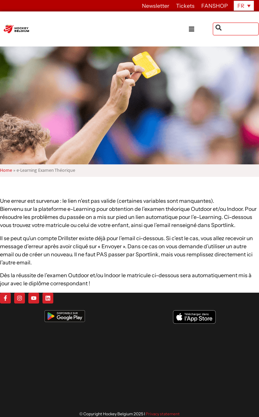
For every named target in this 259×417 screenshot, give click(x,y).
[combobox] (236, 29)
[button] (200, 29)
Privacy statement (163, 413)
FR (240, 5)
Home (6, 170)
